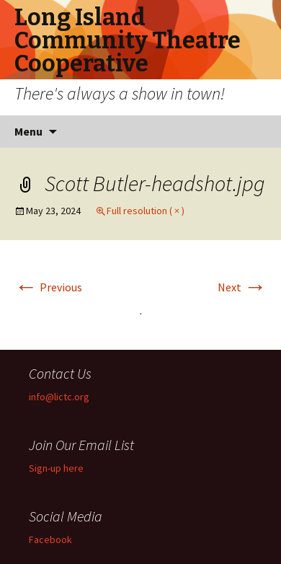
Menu (28, 131)
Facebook (50, 539)
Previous (48, 287)
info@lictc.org (59, 396)
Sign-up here (56, 468)
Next (242, 287)
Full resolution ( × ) (145, 210)
